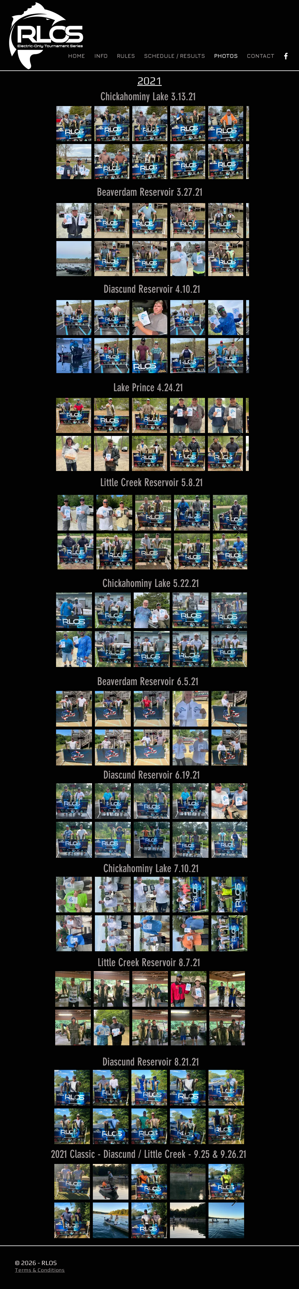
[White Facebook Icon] (285, 56)
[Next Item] (239, 142)
